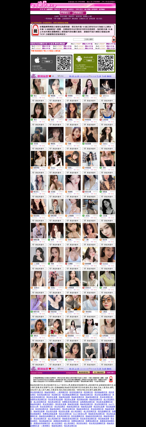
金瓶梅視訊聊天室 (87, 402)
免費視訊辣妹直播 (50, 414)
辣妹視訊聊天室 (86, 395)
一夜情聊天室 (62, 392)
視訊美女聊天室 (54, 402)
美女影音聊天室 (106, 397)
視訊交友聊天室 (65, 414)
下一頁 (98, 76)
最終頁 (109, 76)
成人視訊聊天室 (54, 418)
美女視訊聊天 (48, 404)
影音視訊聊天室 (75, 392)
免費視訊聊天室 (77, 421)
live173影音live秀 (80, 414)
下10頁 (104, 76)
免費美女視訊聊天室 (38, 399)
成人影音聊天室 (40, 402)
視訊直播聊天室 (104, 411)
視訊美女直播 (51, 397)
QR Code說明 (111, 51)
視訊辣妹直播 (82, 399)
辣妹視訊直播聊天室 (47, 416)
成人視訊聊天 (76, 411)
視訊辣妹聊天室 (100, 392)
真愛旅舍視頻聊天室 (61, 421)
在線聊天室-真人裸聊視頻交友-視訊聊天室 (54, 372)
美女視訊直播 (51, 411)
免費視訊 (44, 95)
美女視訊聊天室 (36, 392)
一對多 (113, 95)
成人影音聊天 (57, 423)
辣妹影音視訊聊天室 (96, 414)
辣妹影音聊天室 (77, 397)
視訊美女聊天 (81, 423)
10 (95, 76)
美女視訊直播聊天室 (102, 395)
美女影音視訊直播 (55, 399)
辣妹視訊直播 (64, 397)
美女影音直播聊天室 (104, 402)
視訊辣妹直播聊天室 (70, 395)
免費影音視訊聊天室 (70, 402)
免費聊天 (95, 143)
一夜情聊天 (45, 426)
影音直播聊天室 (77, 416)
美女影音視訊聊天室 (88, 418)
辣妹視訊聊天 (49, 392)
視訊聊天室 (88, 392)
